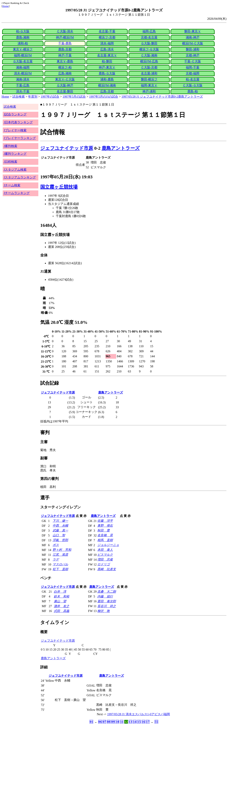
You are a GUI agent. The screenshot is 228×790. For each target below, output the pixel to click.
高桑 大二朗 (106, 591)
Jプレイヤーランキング (20, 138)
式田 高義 (61, 611)
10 (117, 721)
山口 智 (59, 535)
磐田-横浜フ (149, 79)
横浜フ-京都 (107, 37)
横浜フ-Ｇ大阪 (149, 49)
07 (104, 721)
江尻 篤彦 (60, 554)
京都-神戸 (192, 55)
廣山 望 (60, 601)
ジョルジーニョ (108, 545)
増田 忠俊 (105, 559)
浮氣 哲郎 (60, 540)
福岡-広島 (149, 31)
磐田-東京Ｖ (192, 31)
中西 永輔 (60, 525)
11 (121, 721)
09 (113, 721)
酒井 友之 (61, 606)
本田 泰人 (105, 549)
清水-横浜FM (23, 73)
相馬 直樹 (105, 540)
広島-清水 (107, 49)
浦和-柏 (23, 43)
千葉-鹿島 (65, 43)
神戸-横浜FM (65, 37)
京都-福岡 (192, 73)
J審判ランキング (15, 153)
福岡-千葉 (192, 67)
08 (108, 721)
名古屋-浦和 (149, 73)
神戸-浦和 (149, 91)
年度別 (32, 96)
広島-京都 (107, 91)
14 (134, 721)
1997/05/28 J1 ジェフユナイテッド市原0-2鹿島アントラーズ (162, 96)
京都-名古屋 (149, 37)
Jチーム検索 (12, 185)
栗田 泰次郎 (106, 601)
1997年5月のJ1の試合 (103, 96)
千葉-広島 (22, 85)
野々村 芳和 (62, 549)
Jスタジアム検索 (15, 169)
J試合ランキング (15, 114)
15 (139, 721)
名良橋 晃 (105, 535)
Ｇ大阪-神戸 (65, 85)
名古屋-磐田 (65, 91)
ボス (56, 545)
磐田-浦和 (192, 49)
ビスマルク (105, 554)
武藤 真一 (60, 530)
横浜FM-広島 (149, 61)
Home (5, 6)
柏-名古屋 (192, 79)
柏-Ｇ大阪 (22, 31)
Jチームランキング (17, 193)
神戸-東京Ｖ (107, 67)
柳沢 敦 (103, 611)
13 (130, 721)
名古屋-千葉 (107, 31)
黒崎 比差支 (106, 569)
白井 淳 (60, 591)
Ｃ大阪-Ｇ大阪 (192, 85)
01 (91, 721)
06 (100, 721)
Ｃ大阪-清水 (65, 31)
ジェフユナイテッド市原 (66, 148)
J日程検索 (10, 161)
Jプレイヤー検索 (15, 130)
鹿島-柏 (192, 91)
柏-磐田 (107, 61)
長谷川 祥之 (106, 606)
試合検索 (18, 96)
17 (147, 721)
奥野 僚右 (105, 525)
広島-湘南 (65, 73)
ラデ (56, 559)
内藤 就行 (105, 596)
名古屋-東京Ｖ (107, 55)
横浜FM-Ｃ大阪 (192, 43)
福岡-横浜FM (23, 55)
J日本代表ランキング (18, 122)
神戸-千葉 (65, 55)
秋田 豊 (103, 530)
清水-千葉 (22, 91)
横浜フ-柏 (65, 67)
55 (156, 721)
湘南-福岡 (22, 67)
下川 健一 (60, 520)
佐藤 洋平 (105, 520)
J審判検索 (10, 146)
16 (143, 721)
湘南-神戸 (192, 37)
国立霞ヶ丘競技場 (59, 186)
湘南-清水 (22, 79)
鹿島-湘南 (22, 37)
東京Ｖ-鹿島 (65, 61)
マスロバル (60, 564)
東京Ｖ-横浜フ (23, 49)
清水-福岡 (107, 43)
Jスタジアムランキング (20, 177)
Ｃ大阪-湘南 (149, 55)
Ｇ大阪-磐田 (149, 43)
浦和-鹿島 (107, 79)
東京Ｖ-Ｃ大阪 (65, 79)
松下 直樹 (60, 569)
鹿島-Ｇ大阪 (107, 73)
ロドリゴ (103, 564)
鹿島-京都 (65, 49)
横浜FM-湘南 (107, 85)
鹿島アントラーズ (121, 148)
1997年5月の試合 (74, 96)
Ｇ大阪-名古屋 (23, 61)
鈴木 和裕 (61, 596)
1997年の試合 (50, 96)
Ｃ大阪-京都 (149, 67)
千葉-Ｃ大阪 (192, 61)
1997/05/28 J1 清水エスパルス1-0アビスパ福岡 (138, 714)
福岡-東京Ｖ (149, 85)
